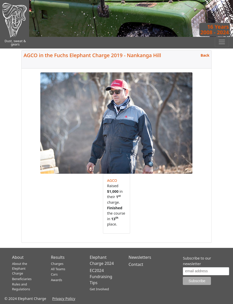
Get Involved (99, 289)
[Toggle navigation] (222, 42)
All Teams (58, 269)
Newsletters (140, 257)
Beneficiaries (22, 279)
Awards (56, 280)
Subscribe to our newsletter (197, 261)
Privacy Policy (63, 298)
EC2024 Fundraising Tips (101, 276)
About (18, 257)
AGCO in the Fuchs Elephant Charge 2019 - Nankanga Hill (92, 55)
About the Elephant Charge (19, 268)
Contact (136, 264)
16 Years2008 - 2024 (214, 29)
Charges (57, 263)
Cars (54, 274)
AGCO (112, 180)
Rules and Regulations (21, 286)
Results (58, 257)
